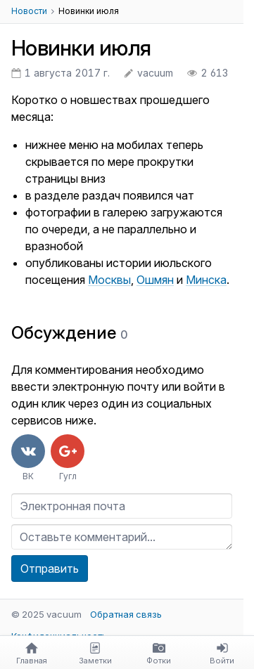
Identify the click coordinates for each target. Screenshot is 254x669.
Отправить (49, 568)
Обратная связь (126, 614)
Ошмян (155, 280)
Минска (206, 280)
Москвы (109, 280)
